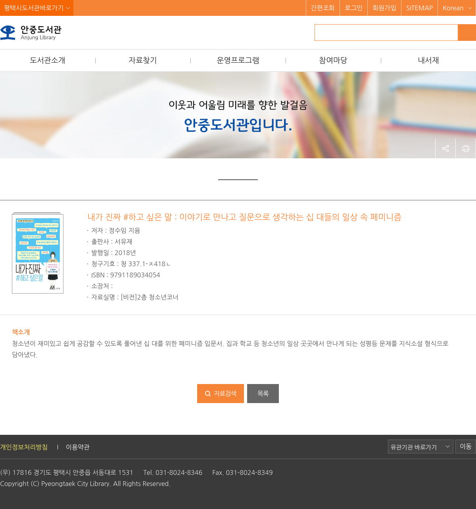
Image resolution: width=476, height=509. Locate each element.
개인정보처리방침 (24, 447)
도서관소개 (47, 60)
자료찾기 (143, 60)
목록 (263, 393)
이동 (466, 446)
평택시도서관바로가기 (33, 8)
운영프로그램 (238, 60)
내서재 (428, 60)
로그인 (354, 8)
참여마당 (333, 60)
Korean (453, 8)
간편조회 (323, 8)
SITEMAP (419, 8)
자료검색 (225, 393)
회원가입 (384, 8)
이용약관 (78, 447)
